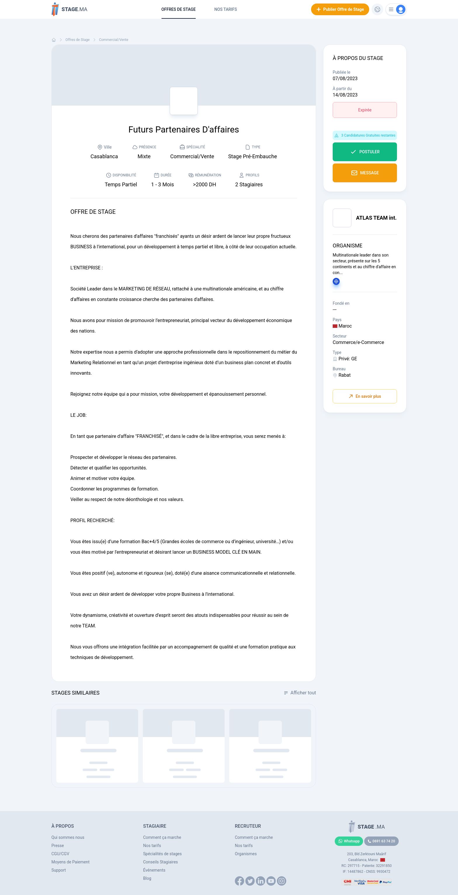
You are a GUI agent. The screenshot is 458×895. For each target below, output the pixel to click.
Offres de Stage (179, 9)
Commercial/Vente (113, 40)
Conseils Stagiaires (160, 862)
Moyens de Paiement (70, 862)
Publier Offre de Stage (340, 9)
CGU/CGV (60, 853)
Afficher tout (300, 693)
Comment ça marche (162, 837)
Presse (57, 845)
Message (365, 172)
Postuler (364, 151)
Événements (154, 870)
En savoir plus (364, 396)
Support (58, 870)
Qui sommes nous (67, 837)
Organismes (246, 853)
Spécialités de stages (162, 853)
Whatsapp (349, 841)
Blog (147, 878)
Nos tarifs (225, 9)
